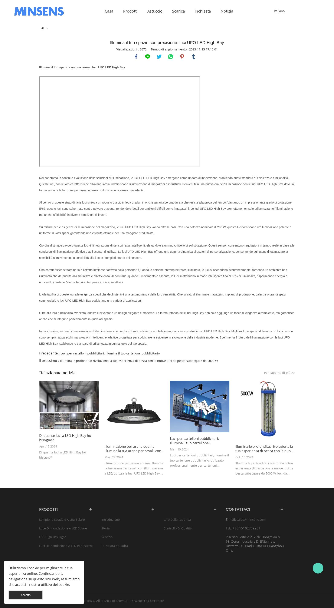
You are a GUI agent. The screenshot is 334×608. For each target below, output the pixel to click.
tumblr (193, 56)
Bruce (318, 568)
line (147, 56)
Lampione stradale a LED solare (62, 520)
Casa (42, 28)
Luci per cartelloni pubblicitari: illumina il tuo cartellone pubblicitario (110, 353)
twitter (159, 56)
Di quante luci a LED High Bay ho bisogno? (65, 437)
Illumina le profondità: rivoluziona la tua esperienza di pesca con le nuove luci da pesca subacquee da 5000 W (139, 361)
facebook (136, 56)
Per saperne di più (279, 373)
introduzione (110, 520)
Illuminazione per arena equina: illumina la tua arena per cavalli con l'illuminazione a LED (133, 448)
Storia (105, 528)
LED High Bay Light (52, 537)
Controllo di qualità (178, 528)
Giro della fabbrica (177, 520)
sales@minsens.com (251, 520)
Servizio (106, 537)
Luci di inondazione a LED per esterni (66, 546)
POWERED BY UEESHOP (147, 601)
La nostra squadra (114, 546)
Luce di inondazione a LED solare (63, 528)
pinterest (182, 56)
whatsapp (170, 56)
